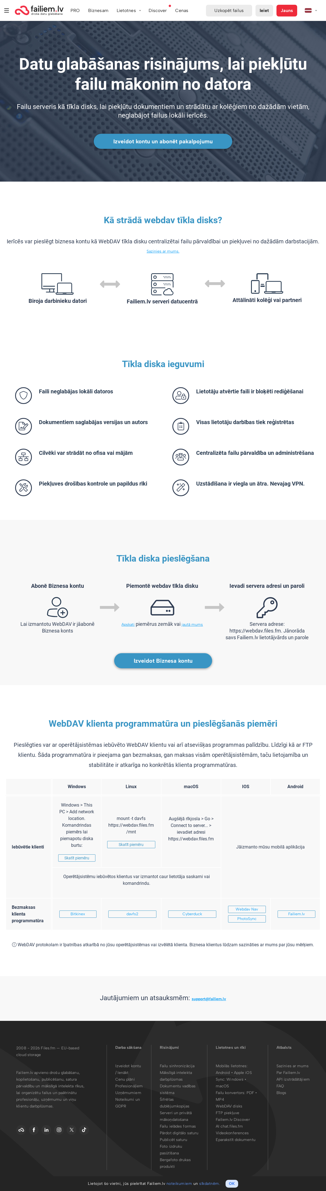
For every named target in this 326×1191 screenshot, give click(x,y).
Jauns (287, 10)
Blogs (281, 1092)
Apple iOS (243, 1072)
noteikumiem (179, 1183)
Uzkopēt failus (228, 10)
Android (223, 1072)
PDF (250, 1092)
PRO (75, 10)
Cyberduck (192, 914)
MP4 (220, 1099)
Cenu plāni (125, 1079)
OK (232, 1183)
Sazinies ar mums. (163, 251)
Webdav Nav (247, 909)
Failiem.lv (296, 914)
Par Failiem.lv (288, 1072)
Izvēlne (6, 10)
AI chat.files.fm (229, 1126)
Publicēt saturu (173, 1139)
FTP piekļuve (227, 1113)
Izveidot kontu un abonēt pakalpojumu (163, 141)
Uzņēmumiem (128, 1092)
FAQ (280, 1086)
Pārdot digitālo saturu (179, 1133)
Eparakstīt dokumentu (235, 1139)
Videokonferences (232, 1133)
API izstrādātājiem (293, 1079)
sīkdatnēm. (209, 1183)
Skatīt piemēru (76, 858)
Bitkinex (78, 914)
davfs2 (132, 914)
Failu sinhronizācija (177, 1066)
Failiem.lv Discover (233, 1119)
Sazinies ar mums (292, 1066)
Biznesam (98, 10)
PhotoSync (247, 918)
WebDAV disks (229, 1106)
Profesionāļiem (129, 1086)
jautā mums (192, 624)
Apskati (128, 624)
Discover (158, 10)
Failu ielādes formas (178, 1126)
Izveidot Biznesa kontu (163, 660)
